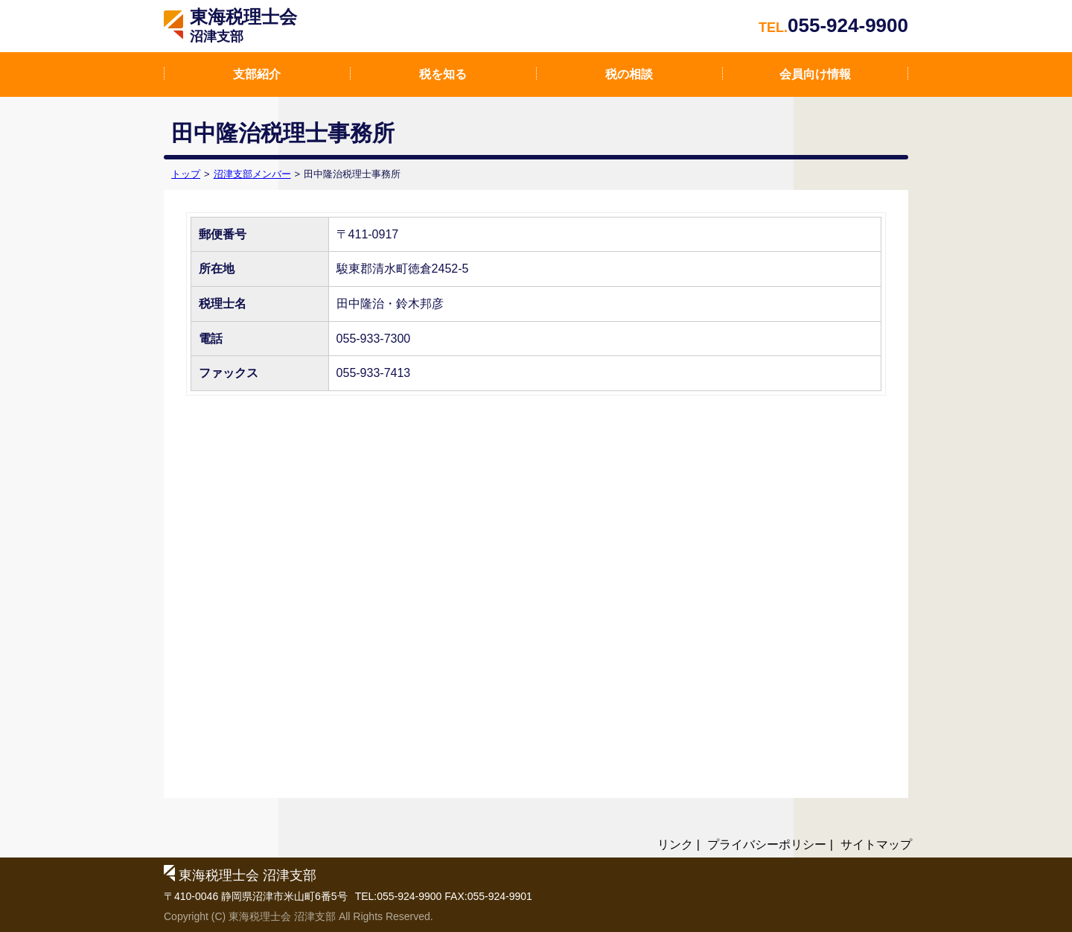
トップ (185, 174)
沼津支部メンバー (252, 174)
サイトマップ (876, 844)
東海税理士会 (243, 25)
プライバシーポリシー (766, 844)
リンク (675, 844)
